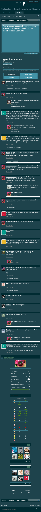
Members (19, 12)
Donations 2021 (33, 53)
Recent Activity (28, 74)
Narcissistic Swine (12, 267)
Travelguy (9, 345)
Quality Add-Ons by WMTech (8, 509)
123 (29, 379)
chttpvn (8, 295)
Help (38, 505)
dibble (8, 136)
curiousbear (10, 251)
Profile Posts (11, 74)
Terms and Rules (27, 508)
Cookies (27, 53)
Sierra (8, 111)
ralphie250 (14, 100)
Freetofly (9, 330)
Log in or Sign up (33, 1)
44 (28, 466)
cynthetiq (9, 88)
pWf (7, 283)
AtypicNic (9, 314)
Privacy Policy (36, 508)
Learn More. (21, 31)
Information (28, 77)
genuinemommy (18, 88)
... (24, 16)
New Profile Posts (17, 16)
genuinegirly (10, 278)
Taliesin (9, 161)
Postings (11, 77)
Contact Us (33, 505)
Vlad (7, 240)
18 (28, 444)
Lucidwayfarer (11, 81)
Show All (27, 461)
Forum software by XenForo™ (9, 508)
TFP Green (4, 505)
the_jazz (13, 185)
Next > (11, 357)
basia (8, 231)
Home (4, 12)
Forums (11, 12)
